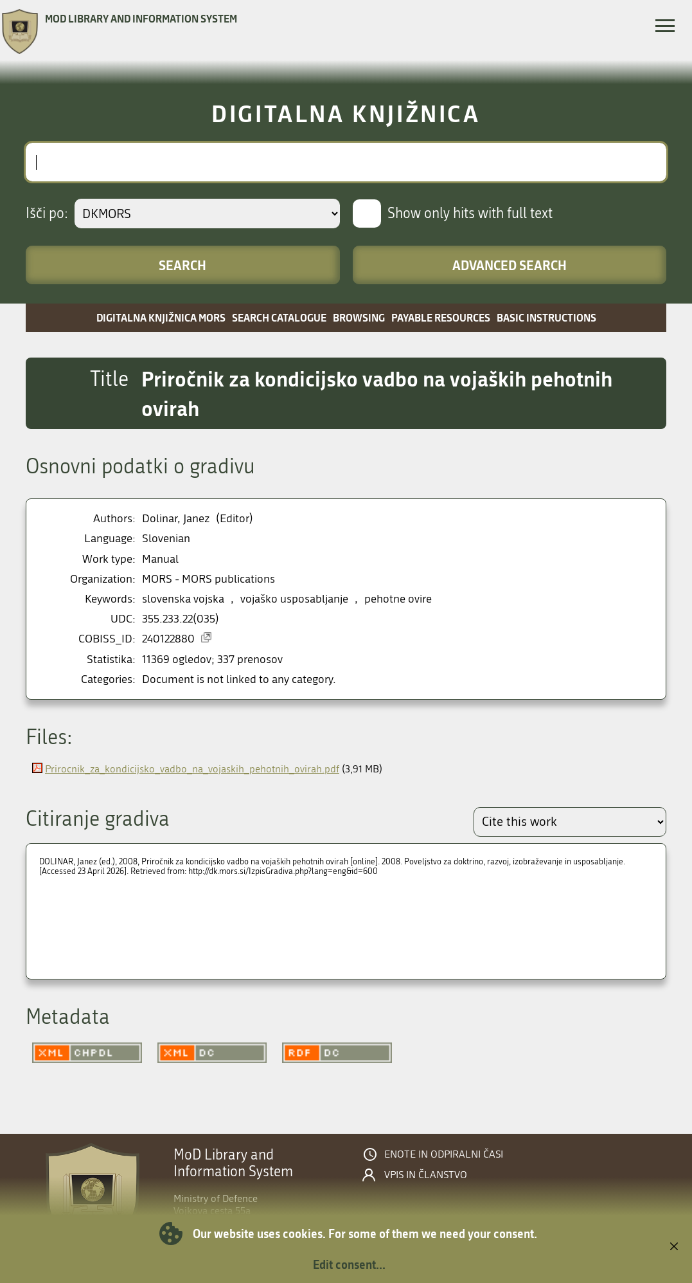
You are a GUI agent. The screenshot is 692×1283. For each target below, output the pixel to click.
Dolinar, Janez (175, 518)
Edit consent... (349, 1264)
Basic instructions (546, 317)
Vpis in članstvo (425, 1175)
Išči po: (47, 213)
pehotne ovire (398, 599)
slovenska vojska (183, 599)
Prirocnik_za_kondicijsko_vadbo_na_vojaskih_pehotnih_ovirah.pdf (192, 769)
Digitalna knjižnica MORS (161, 317)
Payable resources (440, 317)
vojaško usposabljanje (294, 599)
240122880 (168, 639)
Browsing (359, 317)
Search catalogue (279, 317)
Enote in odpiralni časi (443, 1154)
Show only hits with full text (470, 213)
